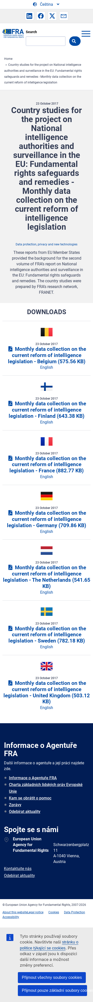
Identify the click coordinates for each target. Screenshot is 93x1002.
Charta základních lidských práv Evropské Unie (46, 788)
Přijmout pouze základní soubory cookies (54, 990)
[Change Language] (46, 4)
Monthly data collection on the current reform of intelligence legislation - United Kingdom (46, 692)
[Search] (45, 41)
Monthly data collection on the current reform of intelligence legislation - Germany (46, 519)
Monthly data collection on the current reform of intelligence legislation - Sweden (46, 635)
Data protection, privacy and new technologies (46, 244)
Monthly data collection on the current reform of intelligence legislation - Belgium (46, 355)
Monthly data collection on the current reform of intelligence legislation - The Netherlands (46, 577)
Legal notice (35, 912)
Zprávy (15, 804)
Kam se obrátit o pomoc (30, 798)
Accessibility (10, 917)
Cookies (53, 912)
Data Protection (74, 912)
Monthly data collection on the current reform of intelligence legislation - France (46, 464)
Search (31, 32)
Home (8, 59)
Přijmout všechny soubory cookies (52, 977)
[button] (29, 15)
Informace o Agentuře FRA (33, 778)
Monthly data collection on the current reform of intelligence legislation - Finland (46, 410)
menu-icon (86, 33)
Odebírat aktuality (24, 811)
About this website (14, 912)
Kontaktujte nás (17, 868)
